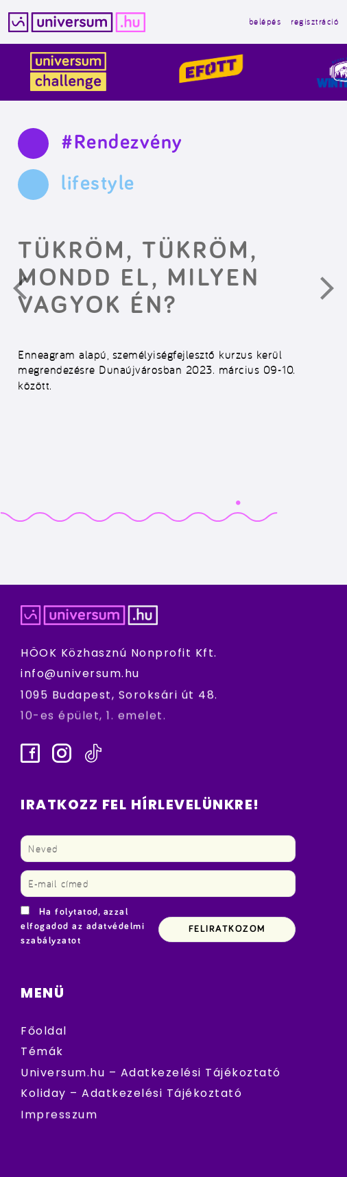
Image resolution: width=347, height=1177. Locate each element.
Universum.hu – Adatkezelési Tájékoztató (151, 1072)
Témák (42, 1051)
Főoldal (44, 1031)
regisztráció (315, 21)
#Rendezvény (122, 142)
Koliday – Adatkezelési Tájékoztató (131, 1093)
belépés (265, 21)
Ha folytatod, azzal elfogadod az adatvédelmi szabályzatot (83, 926)
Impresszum (59, 1114)
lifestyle (98, 183)
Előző (28, 292)
